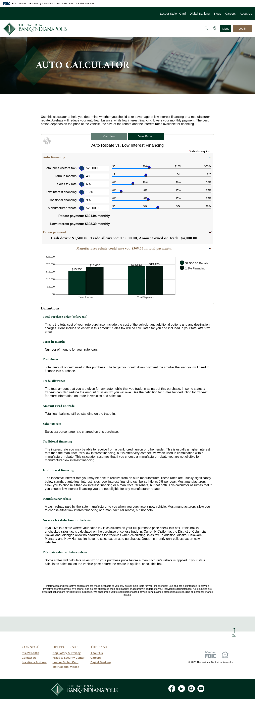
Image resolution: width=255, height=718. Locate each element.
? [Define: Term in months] (81, 176)
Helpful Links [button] (65, 647)
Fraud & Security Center (68, 657)
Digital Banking (200, 13)
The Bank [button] (99, 647)
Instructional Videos (66, 666)
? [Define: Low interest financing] (81, 192)
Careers (230, 13)
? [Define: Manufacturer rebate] (81, 208)
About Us (246, 13)
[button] (127, 157)
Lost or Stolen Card (173, 13)
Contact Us (29, 657)
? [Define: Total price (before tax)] (81, 168)
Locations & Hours (34, 662)
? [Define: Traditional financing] (81, 200)
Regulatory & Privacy (67, 653)
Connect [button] (30, 647)
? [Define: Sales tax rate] (81, 184)
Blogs (217, 13)
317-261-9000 (30, 653)
